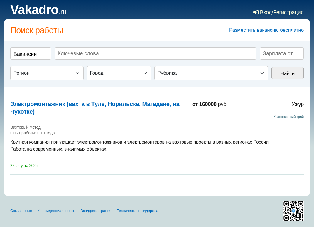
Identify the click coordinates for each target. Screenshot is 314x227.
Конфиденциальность (56, 210)
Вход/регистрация (95, 210)
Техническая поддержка (137, 210)
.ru (38, 12)
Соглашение (21, 210)
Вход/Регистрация (278, 12)
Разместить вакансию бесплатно (266, 30)
